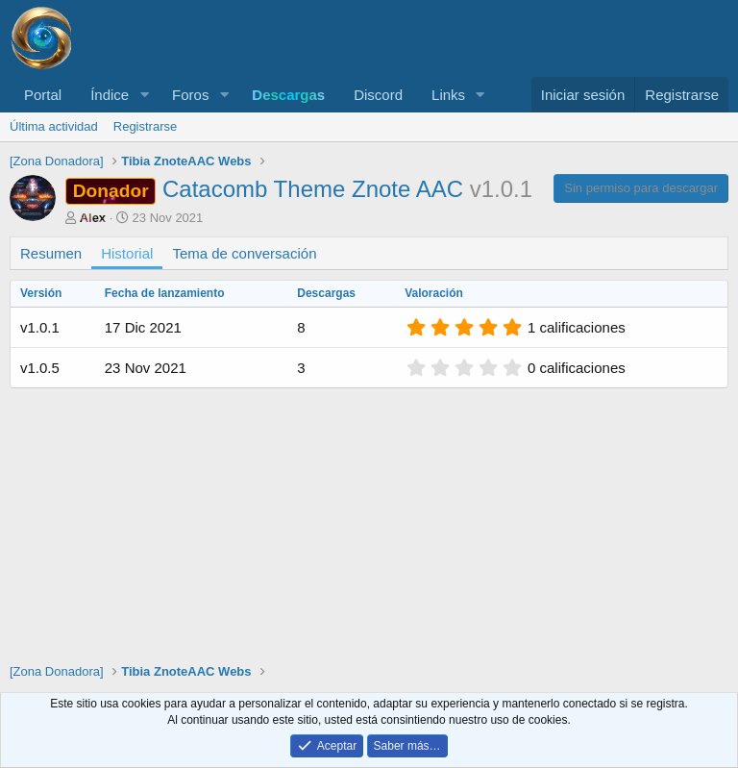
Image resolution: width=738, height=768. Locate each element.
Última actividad (54, 126)
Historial (127, 253)
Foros (190, 95)
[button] (144, 94)
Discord (378, 95)
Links (448, 95)
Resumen (51, 253)
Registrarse (145, 126)
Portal (43, 95)
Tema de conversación (244, 253)
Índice (109, 95)
